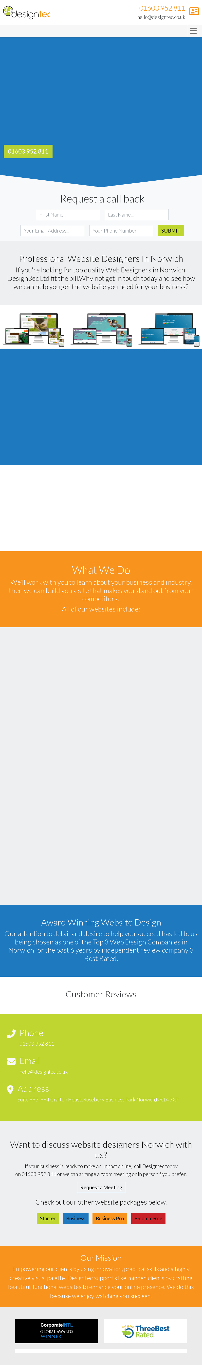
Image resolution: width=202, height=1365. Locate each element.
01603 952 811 (162, 8)
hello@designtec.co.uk (161, 17)
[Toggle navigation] (193, 31)
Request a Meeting (101, 1187)
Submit (171, 231)
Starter (48, 1218)
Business (75, 1218)
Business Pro (110, 1218)
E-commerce (148, 1218)
